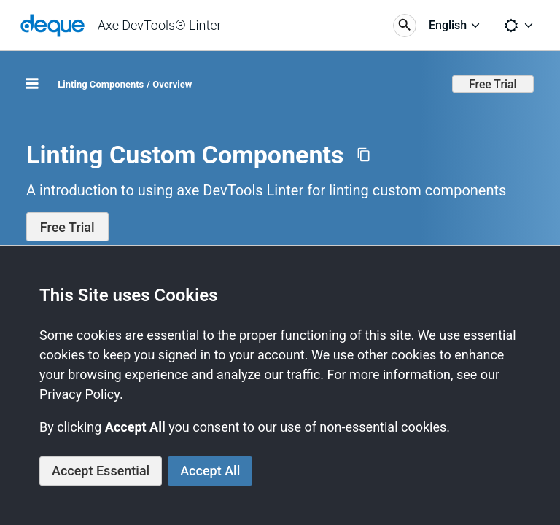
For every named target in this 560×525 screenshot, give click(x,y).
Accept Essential (100, 470)
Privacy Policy (79, 394)
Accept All (210, 470)
